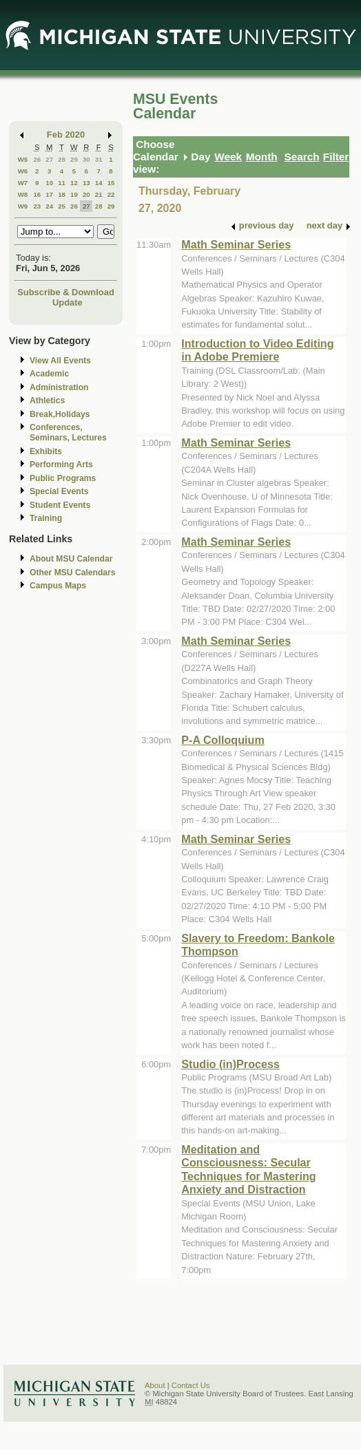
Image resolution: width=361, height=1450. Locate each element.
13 (86, 182)
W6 (23, 171)
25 (61, 206)
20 (86, 194)
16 (37, 194)
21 (99, 194)
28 (61, 159)
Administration (59, 387)
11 (61, 182)
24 (49, 206)
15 (111, 182)
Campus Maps (58, 585)
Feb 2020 (66, 134)
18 (61, 194)
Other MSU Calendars (73, 572)
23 (37, 206)
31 (99, 159)
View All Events (60, 360)
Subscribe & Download (65, 292)
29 (74, 159)
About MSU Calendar (71, 559)
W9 (23, 206)
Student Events (60, 505)
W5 (23, 159)
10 (49, 182)
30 (86, 159)
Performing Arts (61, 464)
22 (111, 194)
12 (74, 182)
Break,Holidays (60, 414)
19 (74, 194)
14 (99, 182)
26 (37, 159)
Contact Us (191, 1385)
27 (49, 159)
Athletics (47, 400)
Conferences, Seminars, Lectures (68, 433)
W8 (23, 194)
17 (49, 194)
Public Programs (63, 478)
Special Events (59, 491)
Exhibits (46, 451)
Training (46, 518)
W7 (23, 182)
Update (67, 302)
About (155, 1385)
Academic (49, 374)
